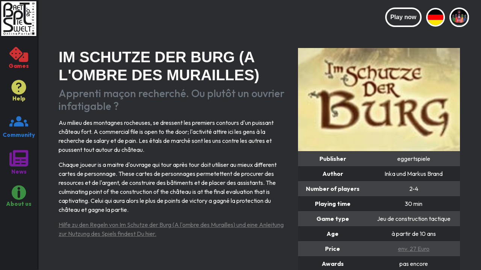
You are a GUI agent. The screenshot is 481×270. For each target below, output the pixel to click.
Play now (403, 17)
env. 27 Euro (414, 248)
